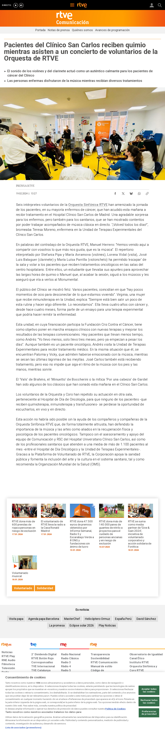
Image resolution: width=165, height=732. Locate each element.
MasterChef (72, 619)
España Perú (123, 619)
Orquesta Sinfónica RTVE (88, 205)
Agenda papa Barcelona (43, 619)
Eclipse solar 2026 (82, 625)
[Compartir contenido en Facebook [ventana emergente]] (115, 193)
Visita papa (16, 619)
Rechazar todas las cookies (149, 713)
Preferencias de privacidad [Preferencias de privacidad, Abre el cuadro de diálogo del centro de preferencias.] (149, 724)
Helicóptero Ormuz (97, 619)
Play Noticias (107, 625)
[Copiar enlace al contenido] (147, 193)
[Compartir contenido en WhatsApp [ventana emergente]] (139, 193)
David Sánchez (146, 619)
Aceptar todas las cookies (149, 702)
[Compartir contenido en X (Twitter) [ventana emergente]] (123, 193)
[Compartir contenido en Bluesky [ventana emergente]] (131, 193)
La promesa (57, 625)
